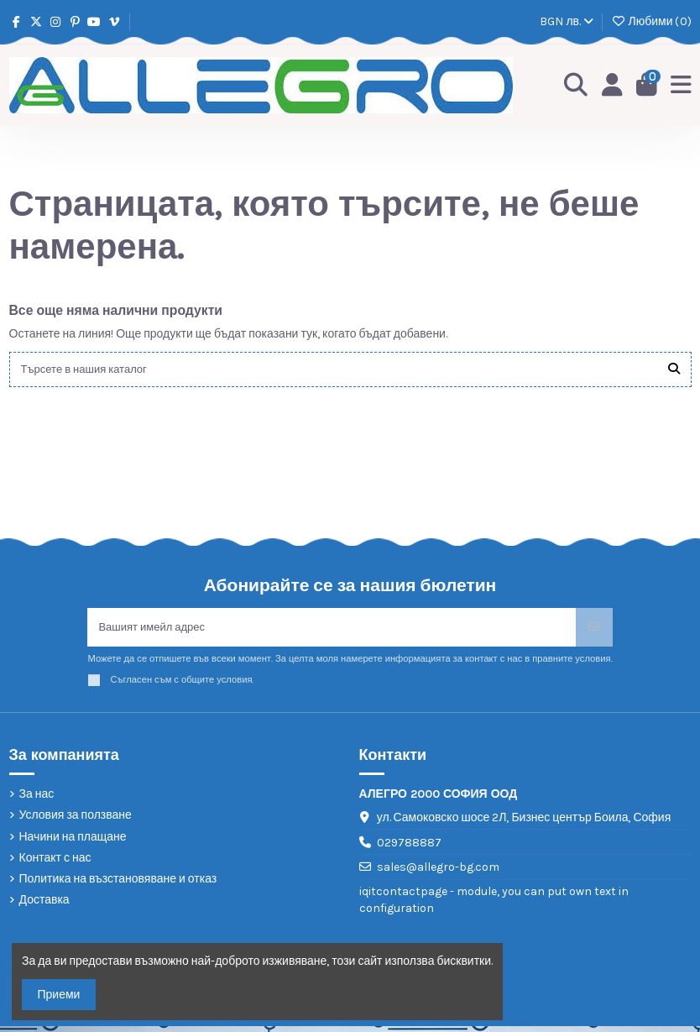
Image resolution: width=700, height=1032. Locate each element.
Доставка (44, 905)
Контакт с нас (55, 863)
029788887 (409, 848)
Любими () (651, 21)
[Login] (610, 85)
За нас (37, 800)
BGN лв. (566, 21)
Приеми (59, 994)
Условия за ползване (75, 821)
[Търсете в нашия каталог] (674, 371)
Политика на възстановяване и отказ (118, 884)
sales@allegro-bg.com (438, 873)
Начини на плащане (73, 842)
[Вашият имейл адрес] (331, 631)
